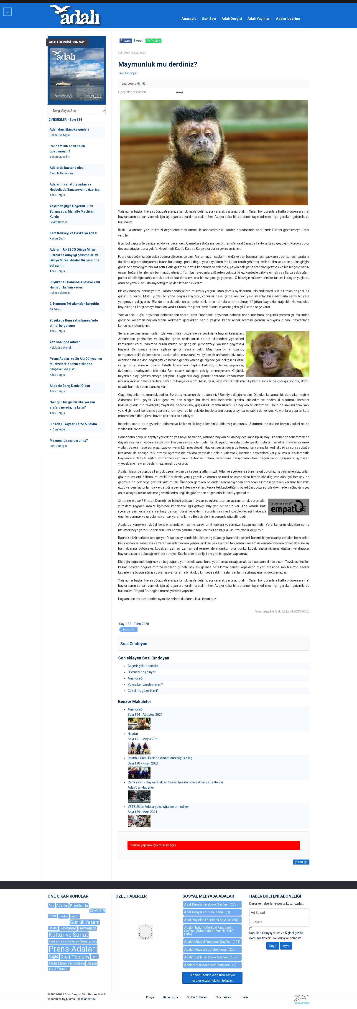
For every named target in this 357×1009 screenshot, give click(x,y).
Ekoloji (63, 916)
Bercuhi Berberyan (61, 173)
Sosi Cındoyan (128, 73)
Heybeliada (87, 928)
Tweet (138, 40)
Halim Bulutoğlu (60, 135)
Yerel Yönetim (58, 968)
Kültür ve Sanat (68, 935)
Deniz (52, 916)
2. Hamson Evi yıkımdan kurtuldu (74, 304)
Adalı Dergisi (232, 19)
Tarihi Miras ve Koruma (66, 963)
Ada (51, 905)
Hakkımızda (170, 997)
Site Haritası (224, 997)
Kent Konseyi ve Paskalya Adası (73, 233)
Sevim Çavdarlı (59, 222)
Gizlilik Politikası (197, 997)
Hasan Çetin (57, 238)
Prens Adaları (72, 949)
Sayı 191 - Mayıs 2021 (143, 739)
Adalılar (62, 905)
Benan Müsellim (60, 156)
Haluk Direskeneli (60, 347)
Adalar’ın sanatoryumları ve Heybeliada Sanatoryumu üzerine (74, 187)
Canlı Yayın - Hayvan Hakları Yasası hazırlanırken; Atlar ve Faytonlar (175, 782)
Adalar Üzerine (288, 19)
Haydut (133, 734)
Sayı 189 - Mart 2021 (142, 812)
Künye (150, 997)
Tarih (94, 956)
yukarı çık (301, 862)
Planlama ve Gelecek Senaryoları (72, 941)
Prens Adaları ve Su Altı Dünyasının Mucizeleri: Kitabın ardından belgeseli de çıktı (76, 364)
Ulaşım (92, 963)
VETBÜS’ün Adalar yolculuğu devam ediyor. (158, 806)
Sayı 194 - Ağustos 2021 (145, 714)
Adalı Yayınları (258, 19)
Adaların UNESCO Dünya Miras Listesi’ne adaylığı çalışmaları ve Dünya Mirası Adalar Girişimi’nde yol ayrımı (74, 257)
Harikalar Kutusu (86, 999)
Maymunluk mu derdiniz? (69, 440)
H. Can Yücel (58, 429)
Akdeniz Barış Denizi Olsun (70, 386)
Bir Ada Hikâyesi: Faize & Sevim (73, 424)
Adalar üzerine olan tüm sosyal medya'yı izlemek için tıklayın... (212, 977)
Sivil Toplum (75, 957)
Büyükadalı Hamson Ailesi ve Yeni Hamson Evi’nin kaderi (75, 284)
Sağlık (53, 956)
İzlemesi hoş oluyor (142, 672)
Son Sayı (209, 19)
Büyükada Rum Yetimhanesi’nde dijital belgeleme (74, 323)
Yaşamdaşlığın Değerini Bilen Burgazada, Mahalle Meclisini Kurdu (72, 211)
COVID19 (97, 911)
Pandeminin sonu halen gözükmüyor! (67, 148)
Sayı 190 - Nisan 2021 (143, 763)
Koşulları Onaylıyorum (264, 933)
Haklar (53, 928)
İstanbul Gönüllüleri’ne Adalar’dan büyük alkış (160, 758)
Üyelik (244, 997)
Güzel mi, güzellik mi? (143, 690)
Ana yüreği (135, 678)
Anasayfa (188, 19)
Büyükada (79, 905)
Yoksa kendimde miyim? (145, 684)
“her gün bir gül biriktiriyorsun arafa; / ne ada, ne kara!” (72, 404)
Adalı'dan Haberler (141, 787)
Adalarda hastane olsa (67, 168)
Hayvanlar (129, 629)
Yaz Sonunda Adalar (65, 342)
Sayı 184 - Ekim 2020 (134, 624)
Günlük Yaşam (84, 922)
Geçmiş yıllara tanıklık (143, 666)
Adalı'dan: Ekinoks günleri (69, 129)
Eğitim (74, 916)
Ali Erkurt (55, 309)
